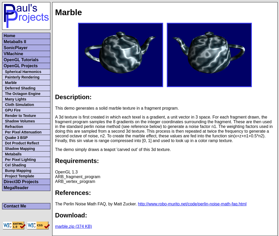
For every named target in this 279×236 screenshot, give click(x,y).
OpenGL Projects (21, 66)
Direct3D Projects (21, 181)
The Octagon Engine (22, 94)
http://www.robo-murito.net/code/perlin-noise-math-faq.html (192, 204)
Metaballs (13, 154)
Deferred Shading (20, 88)
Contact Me (15, 206)
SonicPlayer (16, 48)
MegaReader (16, 188)
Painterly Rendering (22, 77)
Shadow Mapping (20, 149)
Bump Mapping (18, 170)
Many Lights (15, 99)
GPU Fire (13, 110)
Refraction (14, 127)
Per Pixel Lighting (20, 160)
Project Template (19, 176)
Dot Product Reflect (22, 143)
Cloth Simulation (19, 105)
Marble (11, 83)
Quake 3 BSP (16, 138)
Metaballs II (15, 42)
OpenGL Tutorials (21, 60)
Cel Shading (15, 165)
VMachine (13, 54)
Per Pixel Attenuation (23, 132)
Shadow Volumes (20, 121)
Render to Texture (20, 116)
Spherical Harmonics (23, 72)
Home (9, 35)
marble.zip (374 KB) (73, 226)
